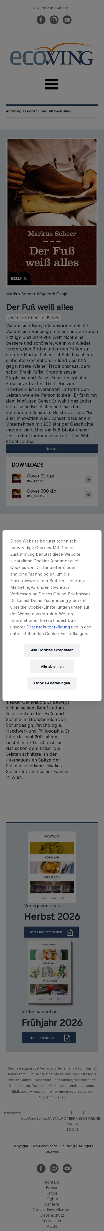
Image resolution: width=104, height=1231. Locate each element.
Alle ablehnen (52, 667)
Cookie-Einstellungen (52, 683)
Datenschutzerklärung (48, 627)
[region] (51, 615)
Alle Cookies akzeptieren (52, 650)
